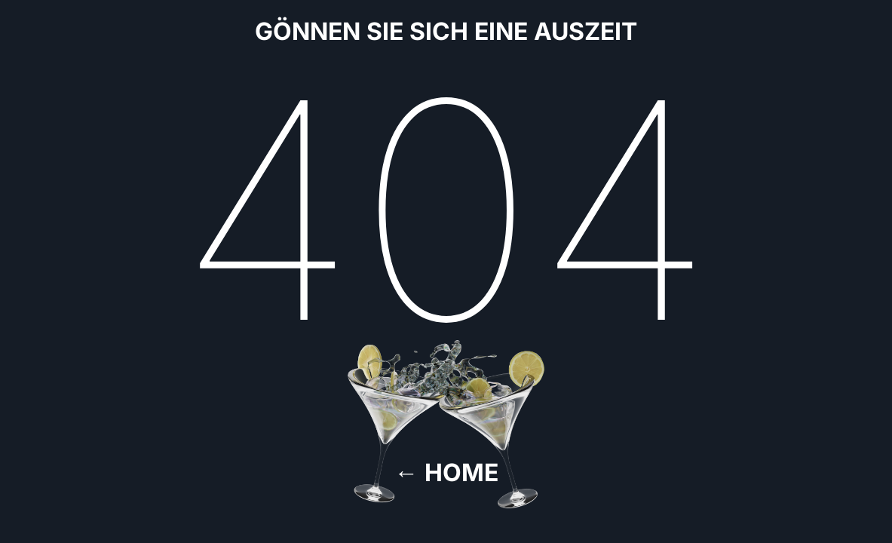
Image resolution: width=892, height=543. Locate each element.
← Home (446, 472)
